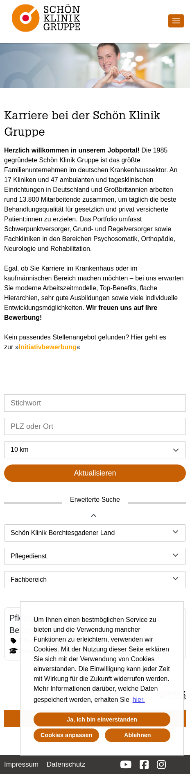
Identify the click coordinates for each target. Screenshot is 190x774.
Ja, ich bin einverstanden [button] (102, 719)
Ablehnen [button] (137, 735)
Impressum (21, 764)
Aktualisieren (95, 473)
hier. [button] (139, 699)
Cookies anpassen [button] (66, 735)
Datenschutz (66, 764)
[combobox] (95, 449)
